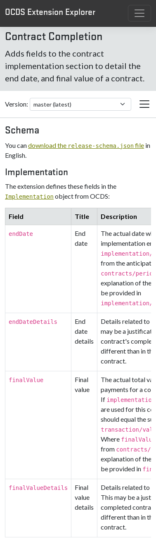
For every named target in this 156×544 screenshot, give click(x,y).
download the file (86, 145)
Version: (16, 104)
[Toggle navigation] (139, 13)
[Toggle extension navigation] (144, 104)
